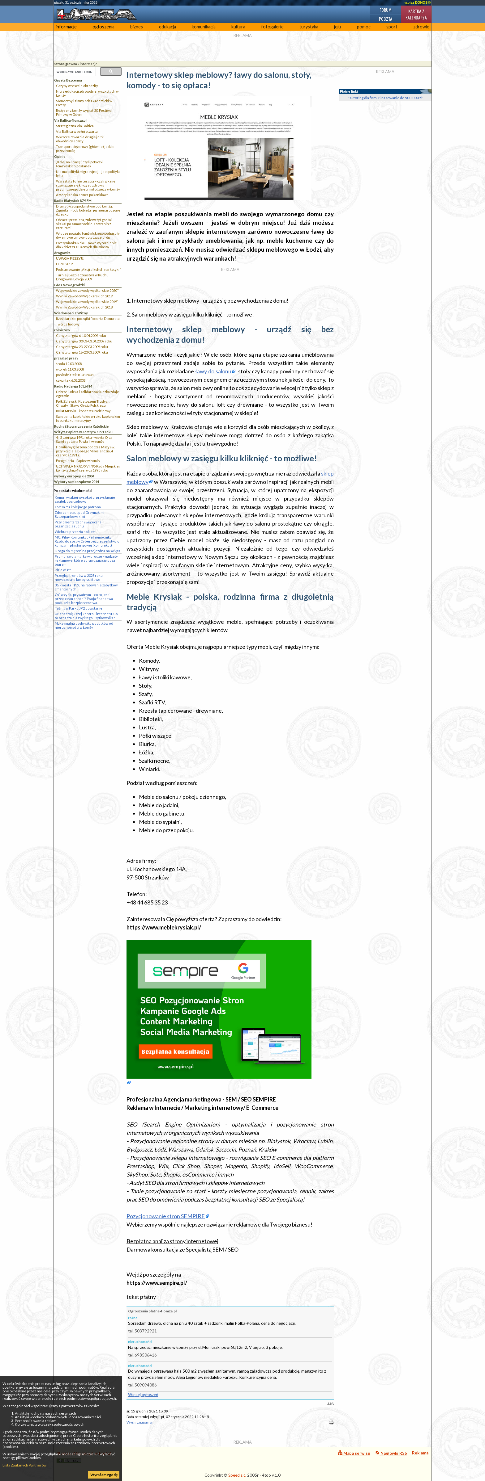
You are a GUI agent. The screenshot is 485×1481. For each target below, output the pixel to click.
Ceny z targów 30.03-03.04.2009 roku (84, 341)
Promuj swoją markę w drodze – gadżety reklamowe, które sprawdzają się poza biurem (86, 560)
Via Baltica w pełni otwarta (77, 131)
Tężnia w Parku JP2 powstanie (78, 608)
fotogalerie (272, 26)
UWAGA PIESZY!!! (70, 258)
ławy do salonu (213, 371)
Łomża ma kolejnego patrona (78, 507)
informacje (66, 26)
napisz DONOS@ (417, 2)
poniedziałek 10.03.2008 (74, 375)
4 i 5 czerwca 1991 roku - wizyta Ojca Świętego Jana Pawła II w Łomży (84, 439)
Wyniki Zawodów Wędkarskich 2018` (85, 307)
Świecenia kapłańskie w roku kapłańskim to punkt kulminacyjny (88, 418)
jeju (337, 26)
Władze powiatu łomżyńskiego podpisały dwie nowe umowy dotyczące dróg (88, 235)
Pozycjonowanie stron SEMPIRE (166, 1216)
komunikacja (204, 26)
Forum (385, 9)
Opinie (59, 156)
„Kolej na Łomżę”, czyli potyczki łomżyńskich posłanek (79, 164)
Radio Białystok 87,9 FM (73, 201)
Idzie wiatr (63, 570)
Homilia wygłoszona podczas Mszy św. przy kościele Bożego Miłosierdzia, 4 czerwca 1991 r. (85, 451)
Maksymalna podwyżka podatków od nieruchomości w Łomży (84, 625)
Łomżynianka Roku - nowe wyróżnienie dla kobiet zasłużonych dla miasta (86, 245)
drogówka (62, 253)
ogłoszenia (103, 26)
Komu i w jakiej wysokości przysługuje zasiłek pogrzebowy (85, 499)
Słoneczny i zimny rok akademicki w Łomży (84, 103)
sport (391, 26)
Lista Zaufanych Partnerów (24, 1465)
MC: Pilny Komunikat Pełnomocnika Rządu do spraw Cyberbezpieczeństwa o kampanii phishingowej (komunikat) (87, 541)
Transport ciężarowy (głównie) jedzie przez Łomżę (85, 149)
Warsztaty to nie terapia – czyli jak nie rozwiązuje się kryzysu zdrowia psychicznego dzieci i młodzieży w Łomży (88, 185)
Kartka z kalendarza (416, 14)
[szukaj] (74, 72)
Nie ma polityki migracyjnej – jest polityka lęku (88, 174)
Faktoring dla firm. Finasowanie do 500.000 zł (385, 97)
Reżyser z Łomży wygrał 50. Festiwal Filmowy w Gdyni (84, 112)
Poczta (385, 18)
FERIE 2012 (64, 264)
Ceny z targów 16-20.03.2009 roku (82, 352)
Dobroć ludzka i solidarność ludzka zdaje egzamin (87, 394)
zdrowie (421, 26)
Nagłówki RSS (391, 1453)
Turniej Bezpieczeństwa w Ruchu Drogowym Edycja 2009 (82, 277)
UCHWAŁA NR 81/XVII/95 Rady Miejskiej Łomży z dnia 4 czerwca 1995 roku (88, 468)
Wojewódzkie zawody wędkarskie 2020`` (87, 290)
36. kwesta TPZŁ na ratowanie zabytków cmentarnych (86, 587)
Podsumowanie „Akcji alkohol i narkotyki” (88, 269)
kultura (238, 26)
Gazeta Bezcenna (68, 80)
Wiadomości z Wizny (71, 313)
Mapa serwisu (354, 1453)
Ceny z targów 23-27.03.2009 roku (82, 347)
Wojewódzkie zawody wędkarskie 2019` (87, 302)
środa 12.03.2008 (69, 364)
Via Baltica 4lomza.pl (70, 120)
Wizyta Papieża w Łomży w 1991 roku (83, 432)
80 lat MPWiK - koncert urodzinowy (83, 411)
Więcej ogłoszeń (143, 1394)
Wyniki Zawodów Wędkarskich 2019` (85, 296)
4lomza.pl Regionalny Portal (84, 1457)
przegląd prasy (66, 358)
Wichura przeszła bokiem (75, 532)
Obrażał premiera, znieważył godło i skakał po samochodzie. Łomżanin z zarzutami (84, 224)
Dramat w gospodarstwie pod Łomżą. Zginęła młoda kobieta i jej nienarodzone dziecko (88, 210)
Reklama (420, 1452)
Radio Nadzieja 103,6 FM (73, 386)
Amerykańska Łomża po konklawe (82, 195)
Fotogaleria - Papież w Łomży (78, 461)
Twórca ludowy (67, 324)
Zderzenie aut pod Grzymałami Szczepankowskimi (79, 514)
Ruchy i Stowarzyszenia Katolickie (81, 426)
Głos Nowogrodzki (69, 285)
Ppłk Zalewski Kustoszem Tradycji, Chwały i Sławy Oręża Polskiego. (83, 403)
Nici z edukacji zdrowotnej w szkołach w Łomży (87, 93)
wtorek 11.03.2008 (70, 369)
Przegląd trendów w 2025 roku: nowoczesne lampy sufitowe (79, 577)
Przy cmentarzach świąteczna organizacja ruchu (78, 524)
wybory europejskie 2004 (74, 476)
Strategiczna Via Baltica (75, 126)
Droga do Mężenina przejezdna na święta (87, 551)
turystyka (308, 26)
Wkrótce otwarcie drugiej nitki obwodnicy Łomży (80, 139)
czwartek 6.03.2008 (70, 380)
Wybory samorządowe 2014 (76, 482)
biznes (136, 26)
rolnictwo (62, 330)
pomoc (364, 26)
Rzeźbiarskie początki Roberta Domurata (88, 319)
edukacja (167, 26)
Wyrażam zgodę (104, 1474)
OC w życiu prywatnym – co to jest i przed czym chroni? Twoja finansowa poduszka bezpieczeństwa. (84, 599)
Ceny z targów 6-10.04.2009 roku (81, 336)
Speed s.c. (237, 1475)
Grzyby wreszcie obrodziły (77, 86)
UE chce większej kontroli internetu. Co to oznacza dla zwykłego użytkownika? (86, 616)
